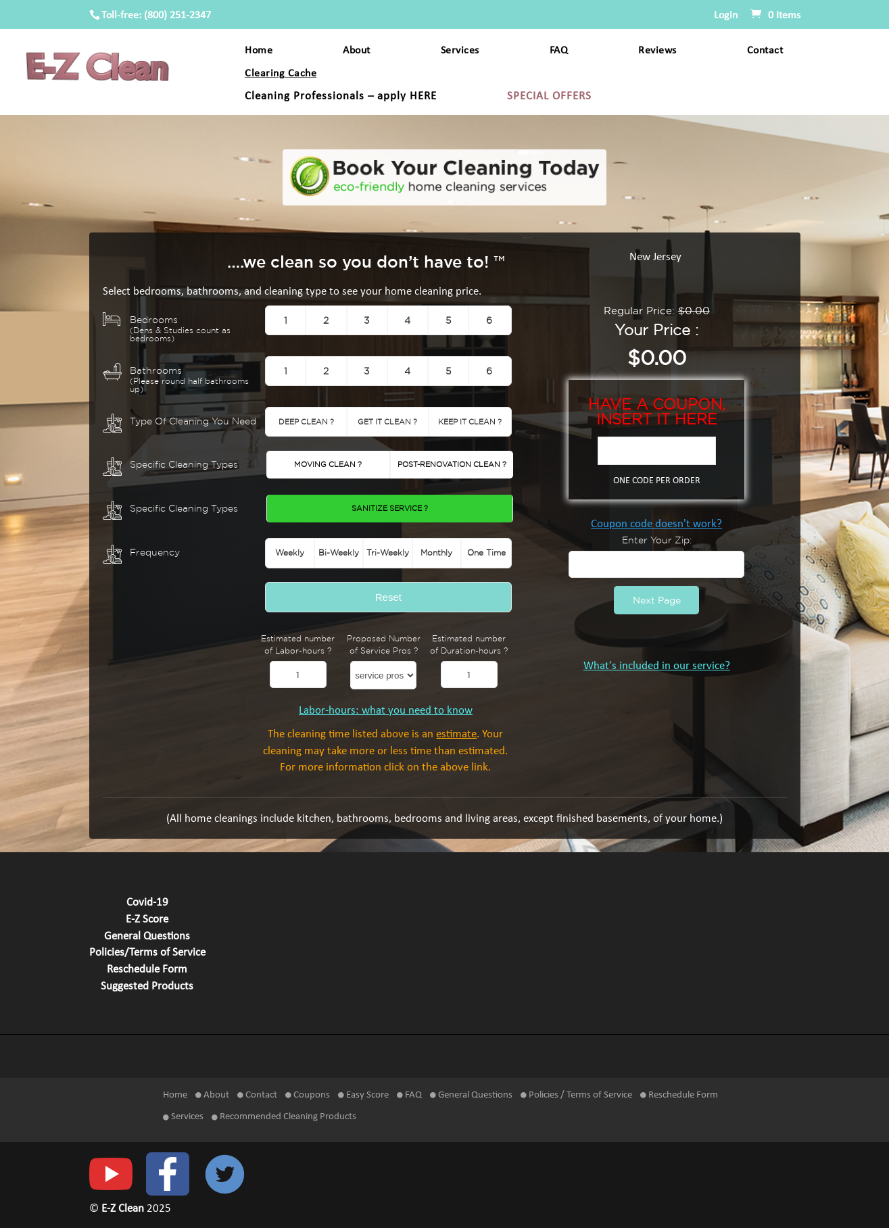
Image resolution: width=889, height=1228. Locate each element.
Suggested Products (147, 986)
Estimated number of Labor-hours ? (298, 644)
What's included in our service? (656, 666)
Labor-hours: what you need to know (386, 711)
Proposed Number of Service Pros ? (384, 644)
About (356, 51)
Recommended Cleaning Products (284, 1117)
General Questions (147, 936)
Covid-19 (147, 903)
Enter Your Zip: (657, 540)
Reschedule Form (147, 969)
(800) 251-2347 (177, 15)
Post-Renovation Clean (452, 464)
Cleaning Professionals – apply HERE (341, 97)
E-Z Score (147, 919)
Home (258, 51)
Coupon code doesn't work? (656, 524)
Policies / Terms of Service (576, 1095)
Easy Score (363, 1095)
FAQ (559, 51)
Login (726, 15)
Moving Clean (328, 464)
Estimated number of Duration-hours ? (469, 644)
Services (460, 51)
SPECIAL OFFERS (549, 97)
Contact (765, 51)
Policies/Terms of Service (147, 953)
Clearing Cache (280, 74)
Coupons (307, 1095)
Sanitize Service (390, 508)
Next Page (657, 600)
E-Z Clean (124, 1209)
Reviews (657, 51)
